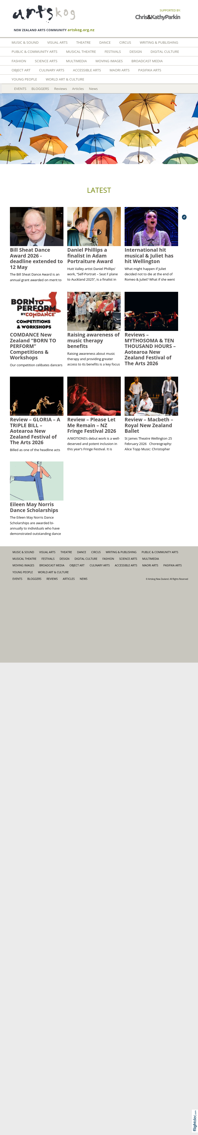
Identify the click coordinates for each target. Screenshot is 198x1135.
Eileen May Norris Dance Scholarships (34, 507)
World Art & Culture (65, 79)
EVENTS (20, 88)
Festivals (112, 51)
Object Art (21, 70)
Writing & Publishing (159, 42)
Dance (105, 42)
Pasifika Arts (149, 70)
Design (135, 51)
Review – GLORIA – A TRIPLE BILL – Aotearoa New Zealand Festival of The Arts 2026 (35, 431)
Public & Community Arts (35, 51)
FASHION (19, 61)
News (93, 88)
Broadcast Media (147, 61)
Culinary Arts (51, 70)
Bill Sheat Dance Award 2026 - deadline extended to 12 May (36, 258)
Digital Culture (165, 51)
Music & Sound (25, 42)
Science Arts (46, 61)
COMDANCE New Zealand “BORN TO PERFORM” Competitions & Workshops (33, 346)
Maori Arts (119, 70)
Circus (125, 42)
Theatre (83, 42)
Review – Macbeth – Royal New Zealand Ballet (149, 425)
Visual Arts (57, 42)
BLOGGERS (40, 88)
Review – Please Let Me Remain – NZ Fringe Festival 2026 (91, 425)
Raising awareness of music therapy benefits (93, 340)
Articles (78, 88)
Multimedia (76, 61)
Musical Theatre (81, 51)
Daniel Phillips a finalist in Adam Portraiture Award (90, 255)
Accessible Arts (87, 70)
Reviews (60, 88)
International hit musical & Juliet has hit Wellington (149, 255)
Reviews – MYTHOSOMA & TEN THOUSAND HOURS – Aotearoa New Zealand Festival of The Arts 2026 (150, 349)
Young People (24, 79)
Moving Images (109, 61)
